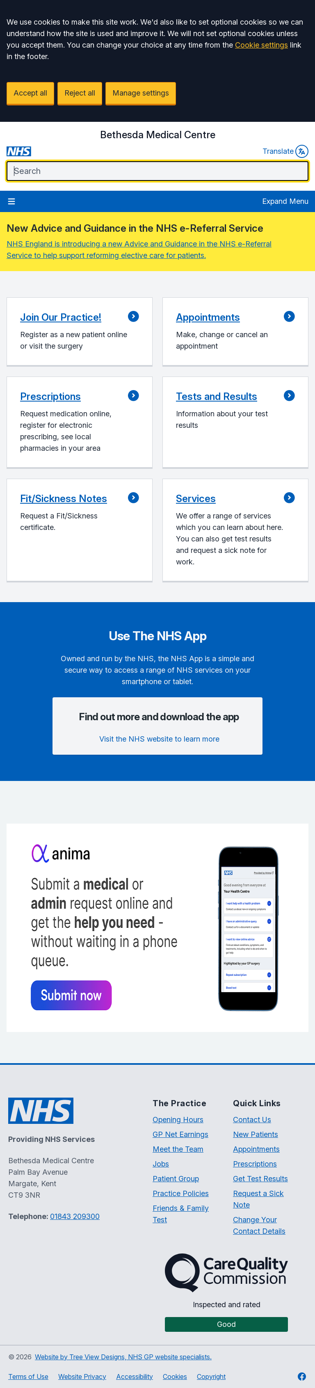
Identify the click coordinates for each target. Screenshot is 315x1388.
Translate (285, 151)
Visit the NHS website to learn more (159, 739)
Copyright (211, 1376)
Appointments (256, 1149)
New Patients (255, 1134)
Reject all (79, 93)
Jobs (161, 1164)
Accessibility (134, 1376)
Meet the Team (178, 1149)
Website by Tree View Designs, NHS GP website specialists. (123, 1357)
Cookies (175, 1376)
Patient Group (176, 1178)
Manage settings (140, 93)
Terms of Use (28, 1376)
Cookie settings (261, 45)
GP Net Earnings (180, 1134)
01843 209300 (75, 1216)
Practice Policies (181, 1193)
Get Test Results (260, 1178)
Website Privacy (82, 1376)
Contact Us (252, 1119)
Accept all (30, 93)
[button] (80, 332)
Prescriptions (255, 1164)
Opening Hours (178, 1119)
